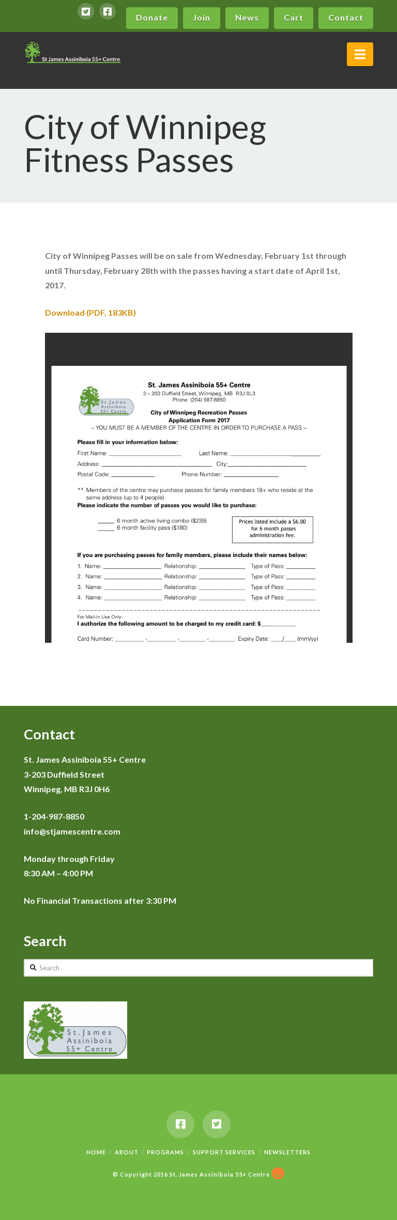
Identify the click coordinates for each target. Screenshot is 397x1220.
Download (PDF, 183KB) (90, 312)
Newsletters (287, 1152)
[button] (360, 54)
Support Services (224, 1152)
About (127, 1152)
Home (96, 1152)
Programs (165, 1152)
